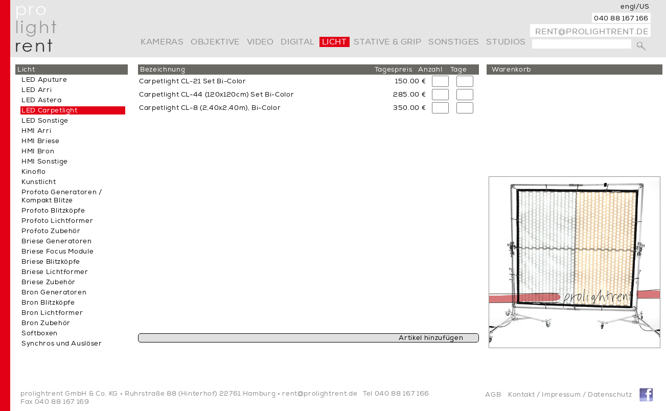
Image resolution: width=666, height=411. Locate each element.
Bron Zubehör (46, 323)
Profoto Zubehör (51, 231)
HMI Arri (36, 131)
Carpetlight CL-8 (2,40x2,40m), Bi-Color (210, 108)
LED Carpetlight (49, 110)
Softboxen (39, 333)
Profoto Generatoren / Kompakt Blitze (61, 196)
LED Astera (41, 100)
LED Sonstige (44, 121)
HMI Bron (37, 151)
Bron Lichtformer (52, 313)
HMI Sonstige (44, 161)
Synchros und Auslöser (61, 343)
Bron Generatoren (53, 292)
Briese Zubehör (48, 282)
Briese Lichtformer (54, 272)
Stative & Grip (387, 42)
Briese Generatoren (56, 241)
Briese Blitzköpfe (50, 262)
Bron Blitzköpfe (48, 303)
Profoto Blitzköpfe (53, 211)
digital (297, 42)
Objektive (215, 42)
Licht (334, 42)
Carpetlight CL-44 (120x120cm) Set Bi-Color (216, 94)
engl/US (635, 7)
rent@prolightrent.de (592, 32)
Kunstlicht (38, 182)
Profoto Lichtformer (57, 221)
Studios (505, 42)
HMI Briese (40, 141)
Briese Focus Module (57, 251)
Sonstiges (453, 42)
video (260, 42)
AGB (493, 395)
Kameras (162, 42)
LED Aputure (44, 80)
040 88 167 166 (621, 18)
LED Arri (36, 90)
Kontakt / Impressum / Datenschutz (570, 395)
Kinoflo (33, 172)
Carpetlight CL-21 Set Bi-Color (192, 81)
